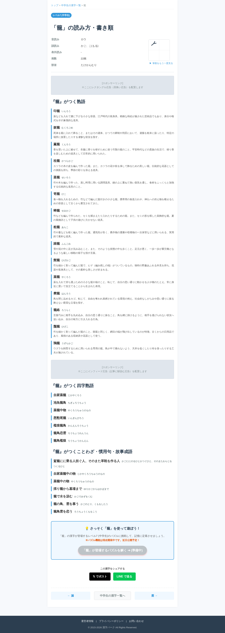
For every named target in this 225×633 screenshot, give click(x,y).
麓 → (154, 595)
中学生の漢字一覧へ (112, 595)
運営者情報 (87, 621)
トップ (54, 5)
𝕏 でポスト (100, 576)
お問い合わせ (136, 621)
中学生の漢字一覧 (71, 5)
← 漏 (71, 595)
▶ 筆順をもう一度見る (161, 63)
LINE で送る (124, 576)
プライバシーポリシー (111, 621)
